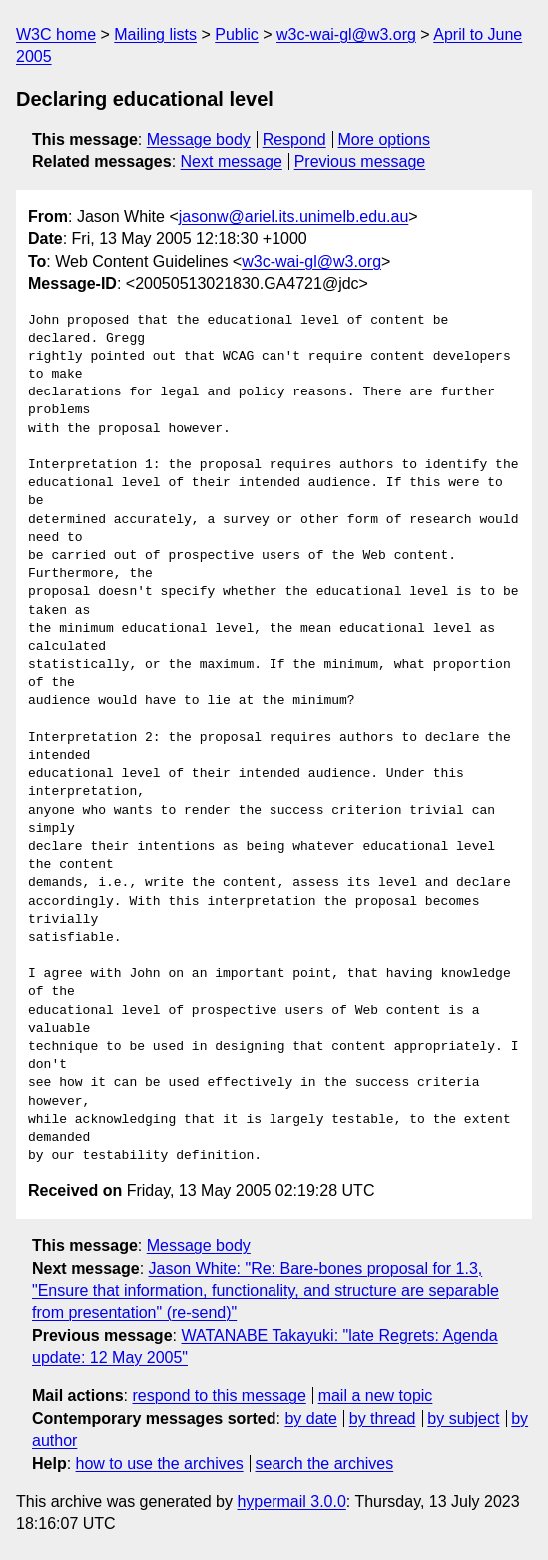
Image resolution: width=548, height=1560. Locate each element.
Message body (199, 139)
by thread (382, 1418)
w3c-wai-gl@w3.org (346, 34)
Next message (231, 161)
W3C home (56, 34)
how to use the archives (160, 1463)
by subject (463, 1418)
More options (384, 139)
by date (310, 1418)
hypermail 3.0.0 (291, 1501)
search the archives (325, 1463)
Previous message (360, 161)
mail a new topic (375, 1395)
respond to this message (218, 1395)
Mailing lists (155, 34)
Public (237, 34)
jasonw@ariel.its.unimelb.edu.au (294, 216)
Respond (294, 139)
